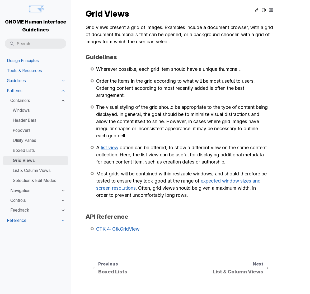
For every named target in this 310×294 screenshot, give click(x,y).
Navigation (20, 190)
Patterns (14, 90)
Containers (20, 100)
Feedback (19, 210)
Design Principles (23, 60)
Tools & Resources (24, 70)
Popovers (22, 130)
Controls (18, 200)
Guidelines (16, 80)
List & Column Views (32, 170)
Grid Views (24, 160)
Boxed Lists (24, 150)
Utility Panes (24, 140)
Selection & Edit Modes (34, 180)
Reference (16, 220)
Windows (21, 110)
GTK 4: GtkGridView (117, 229)
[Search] (35, 44)
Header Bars (24, 120)
